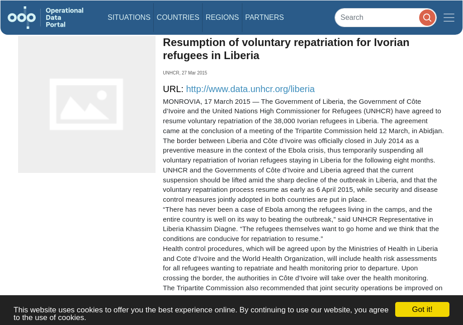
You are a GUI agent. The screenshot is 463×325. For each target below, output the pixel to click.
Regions (222, 17)
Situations (129, 17)
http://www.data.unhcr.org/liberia (250, 89)
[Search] (386, 17)
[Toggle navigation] (449, 17)
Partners (264, 17)
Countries (178, 17)
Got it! (422, 309)
